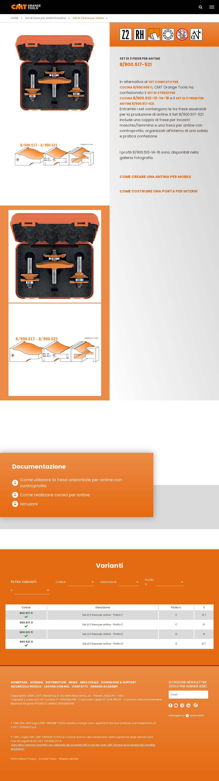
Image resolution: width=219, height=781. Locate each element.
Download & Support (118, 682)
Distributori (56, 682)
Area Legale (89, 682)
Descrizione (108, 582)
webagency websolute (186, 715)
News (73, 682)
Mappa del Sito (69, 759)
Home (15, 18)
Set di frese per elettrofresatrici (45, 18)
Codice (61, 582)
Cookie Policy (47, 759)
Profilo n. (149, 582)
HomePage (19, 682)
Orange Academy (104, 686)
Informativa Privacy (23, 759)
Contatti (80, 686)
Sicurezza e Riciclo (26, 686)
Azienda (36, 682)
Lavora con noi (56, 686)
